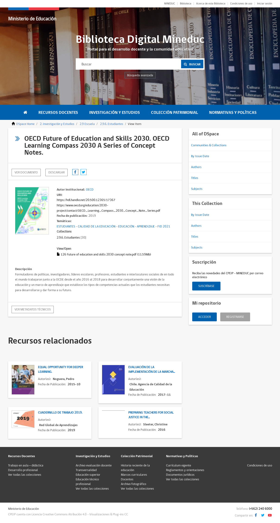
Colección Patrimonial (174, 112)
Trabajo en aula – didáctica (26, 465)
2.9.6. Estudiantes (111, 124)
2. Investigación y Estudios (57, 124)
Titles (194, 178)
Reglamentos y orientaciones (185, 470)
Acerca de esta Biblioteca (210, 3)
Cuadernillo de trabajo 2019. (60, 412)
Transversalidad (86, 470)
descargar (56, 172)
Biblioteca (185, 3)
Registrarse (235, 317)
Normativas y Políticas (233, 112)
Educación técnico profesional (87, 481)
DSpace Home (25, 124)
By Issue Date (200, 156)
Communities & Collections (209, 145)
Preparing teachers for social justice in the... (151, 415)
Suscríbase (206, 286)
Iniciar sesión (264, 3)
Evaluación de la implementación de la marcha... (151, 369)
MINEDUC (169, 3)
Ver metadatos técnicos (33, 309)
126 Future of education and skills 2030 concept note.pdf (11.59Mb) (104, 254)
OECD (90, 189)
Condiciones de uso (241, 3)
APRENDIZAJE (146, 226)
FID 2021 (163, 226)
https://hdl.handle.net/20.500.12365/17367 (86, 200)
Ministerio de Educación (32, 19)
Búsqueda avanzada (140, 75)
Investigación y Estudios (114, 112)
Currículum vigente (178, 465)
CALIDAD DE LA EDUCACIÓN (96, 226)
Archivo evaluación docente (94, 465)
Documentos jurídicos (180, 474)
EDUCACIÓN (126, 226)
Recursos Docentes (58, 112)
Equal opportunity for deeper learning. (60, 369)
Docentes (127, 479)
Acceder (204, 317)
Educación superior (88, 474)
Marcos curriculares (134, 474)
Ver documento (26, 172)
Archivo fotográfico (133, 484)
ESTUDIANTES (66, 226)
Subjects (196, 189)
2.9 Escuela (87, 124)
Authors (196, 167)
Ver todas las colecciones (24, 474)
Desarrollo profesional (23, 470)
